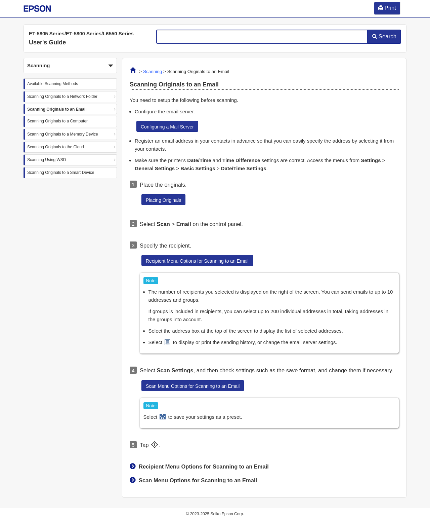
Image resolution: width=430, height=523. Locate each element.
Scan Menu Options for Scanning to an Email (198, 480)
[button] (70, 65)
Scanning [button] (70, 66)
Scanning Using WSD (46, 159)
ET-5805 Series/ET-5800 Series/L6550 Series (81, 33)
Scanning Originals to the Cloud (55, 147)
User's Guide (47, 42)
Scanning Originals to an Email (57, 109)
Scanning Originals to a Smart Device (60, 172)
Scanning (152, 71)
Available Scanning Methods (52, 83)
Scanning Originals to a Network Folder (62, 96)
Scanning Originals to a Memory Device (62, 134)
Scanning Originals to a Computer (57, 121)
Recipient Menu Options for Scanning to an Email (204, 466)
